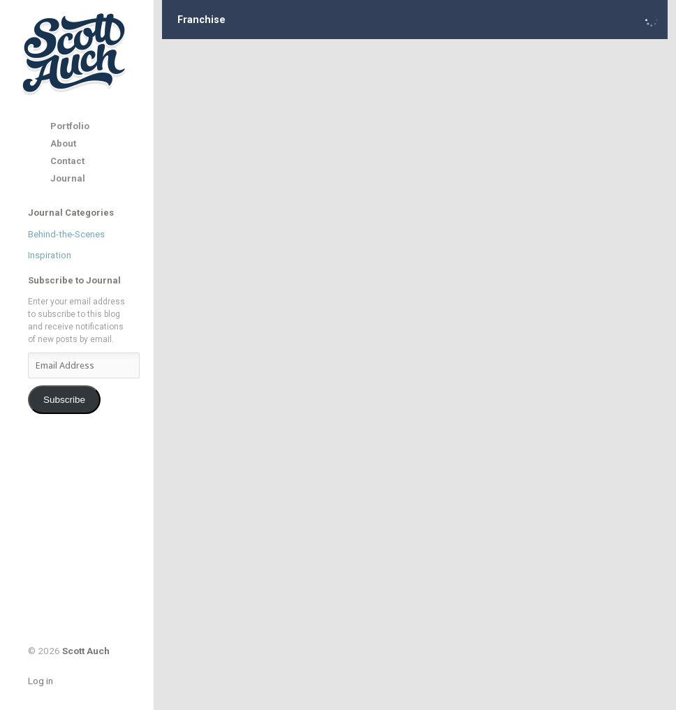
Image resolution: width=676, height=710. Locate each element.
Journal (67, 178)
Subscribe (64, 399)
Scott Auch (75, 53)
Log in (40, 680)
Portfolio (69, 126)
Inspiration (49, 255)
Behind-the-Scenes (66, 234)
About (63, 143)
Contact (67, 161)
